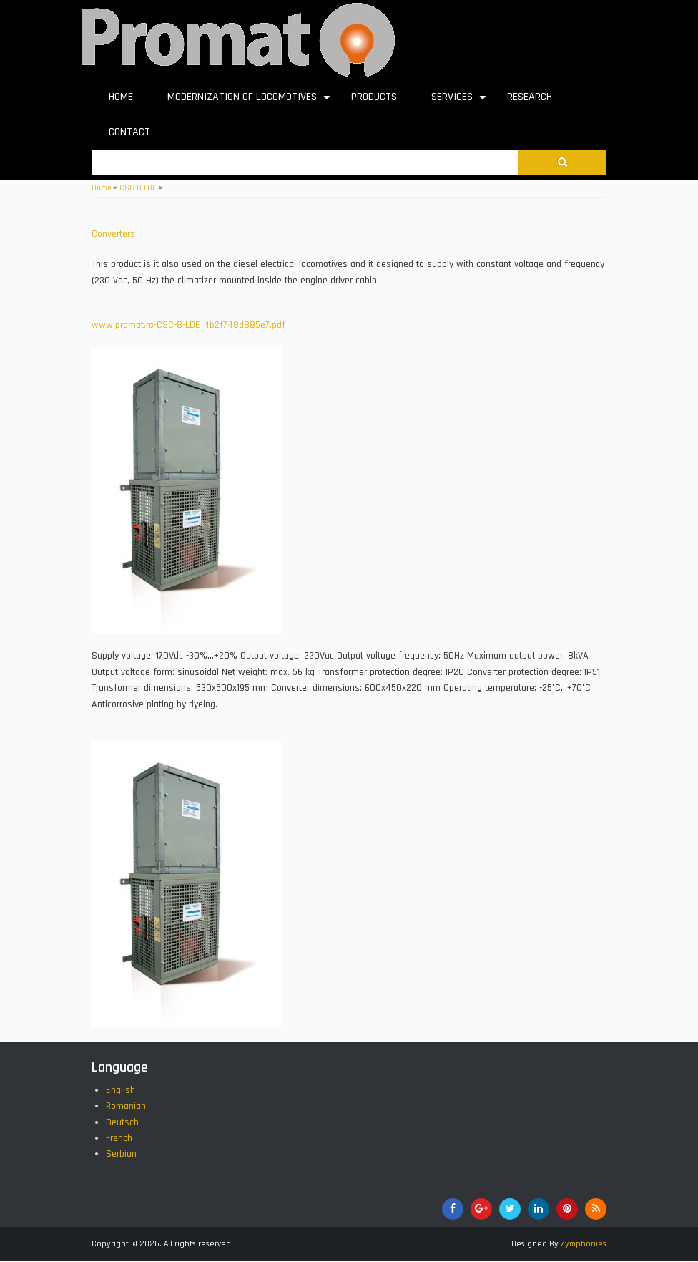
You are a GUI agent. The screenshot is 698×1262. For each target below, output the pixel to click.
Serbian (121, 1153)
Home (101, 188)
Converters (113, 234)
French (119, 1138)
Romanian (126, 1106)
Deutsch (122, 1122)
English (120, 1090)
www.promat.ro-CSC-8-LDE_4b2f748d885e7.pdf (188, 325)
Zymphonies (583, 1243)
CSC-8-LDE (138, 188)
